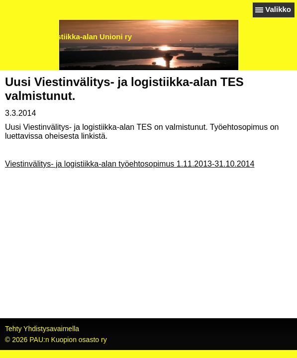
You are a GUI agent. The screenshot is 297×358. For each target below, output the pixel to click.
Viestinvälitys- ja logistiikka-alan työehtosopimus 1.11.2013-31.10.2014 (129, 164)
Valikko (278, 9)
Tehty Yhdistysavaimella (42, 329)
